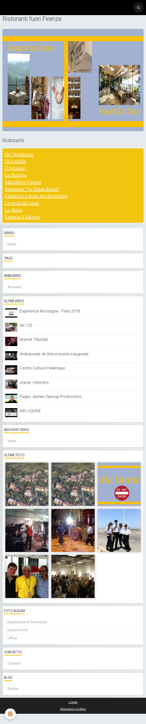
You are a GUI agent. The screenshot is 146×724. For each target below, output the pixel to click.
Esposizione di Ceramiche (27, 622)
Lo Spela (13, 209)
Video (12, 441)
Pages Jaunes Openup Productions (51, 396)
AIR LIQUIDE (30, 410)
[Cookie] (10, 713)
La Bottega (15, 175)
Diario (12, 244)
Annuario (15, 287)
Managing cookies (73, 709)
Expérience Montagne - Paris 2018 (50, 311)
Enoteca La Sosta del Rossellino (36, 196)
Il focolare (15, 168)
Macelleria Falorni (23, 182)
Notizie (13, 689)
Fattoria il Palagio (22, 217)
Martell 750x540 (34, 339)
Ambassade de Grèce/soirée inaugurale (54, 353)
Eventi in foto (18, 630)
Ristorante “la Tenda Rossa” (32, 189)
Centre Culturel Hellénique (42, 368)
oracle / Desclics (34, 382)
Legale (73, 702)
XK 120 (26, 325)
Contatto (14, 663)
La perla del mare (22, 203)
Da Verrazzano (19, 154)
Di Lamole (16, 161)
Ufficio (12, 638)
